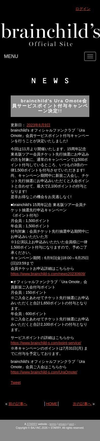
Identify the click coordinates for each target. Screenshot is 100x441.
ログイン (82, 9)
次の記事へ (82, 404)
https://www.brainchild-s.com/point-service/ (46, 343)
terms (53, 424)
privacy (62, 424)
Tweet (16, 382)
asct (71, 424)
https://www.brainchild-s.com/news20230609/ (48, 274)
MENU (11, 56)
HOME (51, 404)
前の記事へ (18, 404)
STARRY (32, 424)
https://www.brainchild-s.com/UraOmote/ (44, 372)
